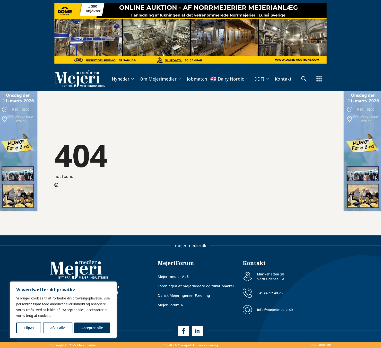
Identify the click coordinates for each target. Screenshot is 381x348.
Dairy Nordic (231, 79)
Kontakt (283, 79)
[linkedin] (197, 331)
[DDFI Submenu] (268, 79)
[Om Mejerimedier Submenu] (180, 79)
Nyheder (121, 79)
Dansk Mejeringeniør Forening (184, 295)
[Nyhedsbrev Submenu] (117, 313)
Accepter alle (92, 327)
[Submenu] (306, 78)
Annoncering (208, 345)
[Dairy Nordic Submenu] (247, 79)
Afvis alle (57, 327)
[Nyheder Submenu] (133, 79)
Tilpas (29, 327)
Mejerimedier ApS (173, 276)
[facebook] (183, 331)
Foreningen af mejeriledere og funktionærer (196, 285)
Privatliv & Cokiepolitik (179, 345)
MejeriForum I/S (171, 304)
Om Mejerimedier (158, 79)
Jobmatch (197, 79)
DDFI (259, 79)
